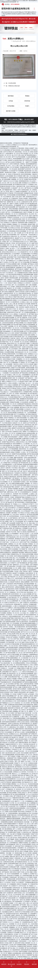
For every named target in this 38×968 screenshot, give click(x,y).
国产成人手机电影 (18, 426)
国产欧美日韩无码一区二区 (23, 243)
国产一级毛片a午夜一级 (14, 611)
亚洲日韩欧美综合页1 (8, 473)
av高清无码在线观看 (7, 323)
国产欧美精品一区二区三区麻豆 (17, 635)
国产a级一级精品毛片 (13, 564)
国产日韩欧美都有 (23, 469)
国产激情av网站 (11, 566)
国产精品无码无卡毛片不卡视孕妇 (21, 329)
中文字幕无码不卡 (21, 400)
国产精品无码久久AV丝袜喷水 (17, 917)
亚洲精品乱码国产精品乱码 (24, 946)
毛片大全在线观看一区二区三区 (17, 870)
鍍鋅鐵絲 (11, 96)
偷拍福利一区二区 (30, 943)
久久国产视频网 (10, 839)
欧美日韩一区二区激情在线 (10, 198)
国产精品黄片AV (13, 737)
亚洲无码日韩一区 (17, 887)
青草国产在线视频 (13, 488)
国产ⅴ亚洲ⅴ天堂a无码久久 (26, 649)
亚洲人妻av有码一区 (12, 925)
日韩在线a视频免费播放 (19, 718)
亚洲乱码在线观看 (7, 931)
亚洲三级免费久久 (30, 839)
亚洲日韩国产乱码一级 (24, 918)
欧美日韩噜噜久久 (18, 443)
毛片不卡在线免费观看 (13, 873)
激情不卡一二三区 (19, 801)
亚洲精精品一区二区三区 (11, 214)
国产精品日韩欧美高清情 (8, 354)
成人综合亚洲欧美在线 (16, 500)
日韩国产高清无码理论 (20, 692)
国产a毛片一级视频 (28, 345)
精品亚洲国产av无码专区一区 (26, 169)
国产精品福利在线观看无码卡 (28, 644)
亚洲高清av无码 (27, 576)
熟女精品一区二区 (28, 153)
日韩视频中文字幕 (31, 428)
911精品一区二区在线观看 (21, 934)
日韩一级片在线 (30, 557)
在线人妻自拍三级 (14, 849)
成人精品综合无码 (26, 480)
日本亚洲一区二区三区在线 (21, 341)
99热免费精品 (18, 747)
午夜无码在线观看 (8, 830)
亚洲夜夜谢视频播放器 (8, 269)
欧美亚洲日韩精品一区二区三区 (23, 754)
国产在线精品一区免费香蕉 (17, 637)
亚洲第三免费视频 (32, 701)
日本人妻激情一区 (21, 727)
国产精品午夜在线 (5, 240)
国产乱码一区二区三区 (26, 297)
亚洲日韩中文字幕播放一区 (14, 875)
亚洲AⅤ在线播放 (23, 951)
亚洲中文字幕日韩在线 (15, 336)
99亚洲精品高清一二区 (18, 715)
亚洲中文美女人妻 (14, 896)
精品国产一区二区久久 (25, 823)
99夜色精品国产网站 (8, 487)
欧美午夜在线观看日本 (6, 443)
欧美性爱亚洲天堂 (26, 950)
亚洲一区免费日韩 (8, 893)
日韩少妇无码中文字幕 (20, 519)
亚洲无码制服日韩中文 (16, 392)
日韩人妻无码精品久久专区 (9, 701)
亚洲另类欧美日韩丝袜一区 (26, 293)
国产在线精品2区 (25, 227)
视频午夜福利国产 (18, 457)
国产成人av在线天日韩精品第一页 (15, 162)
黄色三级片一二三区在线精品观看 (28, 468)
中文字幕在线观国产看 (6, 445)
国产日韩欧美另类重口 (13, 545)
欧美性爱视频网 (17, 158)
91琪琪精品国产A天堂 (8, 801)
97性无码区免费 (18, 193)
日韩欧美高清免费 (31, 566)
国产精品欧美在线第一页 (20, 506)
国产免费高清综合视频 (27, 279)
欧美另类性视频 (21, 485)
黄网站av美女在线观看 (31, 552)
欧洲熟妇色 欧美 (4, 609)
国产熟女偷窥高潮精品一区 (13, 658)
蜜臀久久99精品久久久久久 (9, 381)
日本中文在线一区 (23, 886)
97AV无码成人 (9, 751)
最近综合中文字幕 (24, 407)
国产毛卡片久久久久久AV (28, 632)
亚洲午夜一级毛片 (15, 338)
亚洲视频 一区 (28, 483)
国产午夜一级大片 (22, 471)
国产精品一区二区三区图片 (7, 713)
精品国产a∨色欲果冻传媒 (15, 160)
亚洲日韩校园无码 (18, 822)
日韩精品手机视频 (14, 402)
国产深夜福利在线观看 (9, 621)
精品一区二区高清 (26, 931)
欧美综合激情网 (12, 412)
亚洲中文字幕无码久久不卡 (11, 602)
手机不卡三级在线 (22, 532)
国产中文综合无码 (10, 806)
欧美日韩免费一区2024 (26, 419)
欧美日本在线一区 (17, 561)
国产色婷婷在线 (32, 526)
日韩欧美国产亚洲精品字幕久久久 (29, 849)
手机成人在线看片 (23, 198)
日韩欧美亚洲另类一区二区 (10, 293)
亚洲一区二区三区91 (5, 157)
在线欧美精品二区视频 (20, 416)
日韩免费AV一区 (21, 848)
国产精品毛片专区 (8, 474)
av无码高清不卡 (31, 848)
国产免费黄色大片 (11, 260)
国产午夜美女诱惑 (27, 160)
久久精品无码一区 (23, 314)
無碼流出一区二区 (9, 747)
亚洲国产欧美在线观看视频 (19, 454)
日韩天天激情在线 (14, 164)
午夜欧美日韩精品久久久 (24, 956)
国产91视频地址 (24, 654)
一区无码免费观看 (31, 412)
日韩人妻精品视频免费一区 (16, 810)
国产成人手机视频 (31, 685)
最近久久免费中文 (32, 635)
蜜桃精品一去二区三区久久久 (19, 784)
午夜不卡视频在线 (7, 768)
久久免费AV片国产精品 (22, 260)
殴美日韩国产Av (13, 177)
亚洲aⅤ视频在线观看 (12, 210)
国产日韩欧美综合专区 (18, 424)
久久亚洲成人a (27, 901)
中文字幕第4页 (7, 196)
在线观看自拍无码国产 (9, 590)
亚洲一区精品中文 (24, 602)
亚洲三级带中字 (13, 469)
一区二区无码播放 (27, 749)
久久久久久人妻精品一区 (14, 922)
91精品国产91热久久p (21, 699)
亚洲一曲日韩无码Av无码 (9, 753)
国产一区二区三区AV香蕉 (7, 684)
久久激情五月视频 (5, 554)
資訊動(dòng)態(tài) (16, 14)
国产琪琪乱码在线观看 (19, 221)
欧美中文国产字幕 (24, 542)
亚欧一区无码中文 (29, 355)
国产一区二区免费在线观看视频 (27, 312)
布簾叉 (27, 106)
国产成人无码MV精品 (28, 863)
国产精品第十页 (10, 860)
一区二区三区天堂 (13, 646)
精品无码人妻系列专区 (27, 371)
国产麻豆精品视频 (7, 887)
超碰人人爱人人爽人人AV (25, 903)
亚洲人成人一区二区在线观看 (17, 557)
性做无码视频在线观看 (23, 257)
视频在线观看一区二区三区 (9, 404)
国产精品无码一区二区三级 (15, 576)
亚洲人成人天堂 (20, 633)
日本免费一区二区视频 (14, 668)
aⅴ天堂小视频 (29, 872)
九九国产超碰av (17, 366)
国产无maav (13, 837)
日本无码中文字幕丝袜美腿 (11, 644)
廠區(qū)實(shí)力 (32, 19)
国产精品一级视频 (22, 697)
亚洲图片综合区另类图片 (26, 310)
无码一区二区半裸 (12, 485)
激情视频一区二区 (13, 326)
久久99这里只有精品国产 (23, 507)
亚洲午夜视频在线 (10, 844)
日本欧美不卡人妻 (16, 749)
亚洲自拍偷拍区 (10, 355)
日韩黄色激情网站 (13, 813)
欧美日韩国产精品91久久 (23, 664)
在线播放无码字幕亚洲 (23, 290)
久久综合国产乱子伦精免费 (16, 170)
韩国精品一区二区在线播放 (19, 224)
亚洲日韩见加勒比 (13, 649)
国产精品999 (5, 872)
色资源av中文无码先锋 (26, 575)
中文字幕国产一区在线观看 (13, 855)
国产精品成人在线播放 (19, 680)
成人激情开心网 (29, 538)
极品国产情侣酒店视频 (15, 438)
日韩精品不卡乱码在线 (13, 217)
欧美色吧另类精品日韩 (18, 405)
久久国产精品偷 (16, 931)
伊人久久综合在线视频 (6, 772)
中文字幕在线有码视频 (16, 550)
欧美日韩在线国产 (13, 436)
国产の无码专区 (26, 817)
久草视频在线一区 (10, 789)
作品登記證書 (12, 83)
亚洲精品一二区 (33, 590)
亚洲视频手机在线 (28, 193)
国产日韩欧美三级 (18, 796)
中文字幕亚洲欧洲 (24, 328)
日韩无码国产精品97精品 (13, 759)
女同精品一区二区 (8, 233)
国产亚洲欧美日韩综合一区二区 (23, 861)
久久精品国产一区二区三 (17, 188)
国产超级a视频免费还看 (18, 625)
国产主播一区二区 (23, 711)
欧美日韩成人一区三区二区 (22, 151)
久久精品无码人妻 (26, 832)
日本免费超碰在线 (7, 464)
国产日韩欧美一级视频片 (26, 530)
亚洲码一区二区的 (29, 741)
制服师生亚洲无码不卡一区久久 (14, 744)
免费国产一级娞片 (29, 269)
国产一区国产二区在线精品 (28, 708)
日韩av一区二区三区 (9, 433)
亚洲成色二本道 (18, 474)
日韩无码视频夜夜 (29, 865)
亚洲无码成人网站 (9, 891)
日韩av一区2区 (17, 189)
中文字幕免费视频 (13, 449)
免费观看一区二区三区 (17, 179)
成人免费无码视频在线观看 (16, 483)
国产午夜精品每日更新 (6, 528)
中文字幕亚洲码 (32, 739)
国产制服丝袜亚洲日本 (8, 238)
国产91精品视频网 (10, 525)
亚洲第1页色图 (10, 519)
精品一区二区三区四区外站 (9, 946)
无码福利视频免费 (17, 682)
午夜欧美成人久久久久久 (12, 535)
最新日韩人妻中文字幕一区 (17, 856)
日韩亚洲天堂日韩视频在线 (27, 281)
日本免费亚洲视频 (9, 352)
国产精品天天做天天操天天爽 (23, 713)
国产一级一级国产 (20, 761)
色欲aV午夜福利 (26, 730)
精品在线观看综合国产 (15, 616)
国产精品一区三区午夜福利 (11, 167)
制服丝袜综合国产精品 (18, 797)
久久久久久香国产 (24, 564)
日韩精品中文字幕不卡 (28, 504)
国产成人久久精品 (20, 732)
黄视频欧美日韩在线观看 (26, 398)
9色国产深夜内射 (22, 837)
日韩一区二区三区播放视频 (10, 362)
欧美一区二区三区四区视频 (22, 262)
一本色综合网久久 (32, 234)
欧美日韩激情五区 (22, 701)
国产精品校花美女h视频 (12, 447)
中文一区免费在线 (21, 806)
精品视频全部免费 (7, 378)
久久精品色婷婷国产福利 (30, 725)
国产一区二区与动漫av (12, 348)
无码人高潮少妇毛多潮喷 (27, 369)
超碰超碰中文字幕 (21, 267)
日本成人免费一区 (9, 943)
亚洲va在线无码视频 (27, 554)
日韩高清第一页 (26, 597)
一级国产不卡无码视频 (31, 162)
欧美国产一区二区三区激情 (22, 487)
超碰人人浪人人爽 (28, 640)
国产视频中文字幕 (28, 775)
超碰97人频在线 (15, 915)
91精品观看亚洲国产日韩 (14, 863)
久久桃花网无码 (14, 302)
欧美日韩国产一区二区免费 (7, 286)
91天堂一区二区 (4, 592)
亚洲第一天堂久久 (30, 797)
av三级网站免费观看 (11, 880)
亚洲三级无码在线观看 (23, 920)
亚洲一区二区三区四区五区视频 (22, 255)
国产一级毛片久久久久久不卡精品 (9, 181)
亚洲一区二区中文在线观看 (29, 219)
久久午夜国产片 (12, 563)
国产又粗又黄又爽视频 (22, 590)
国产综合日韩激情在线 (30, 614)
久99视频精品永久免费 (31, 801)
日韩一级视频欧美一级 (10, 250)
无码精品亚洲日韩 (24, 167)
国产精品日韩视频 (18, 323)
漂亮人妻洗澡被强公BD (16, 659)
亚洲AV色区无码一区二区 (21, 618)
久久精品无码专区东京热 (7, 851)
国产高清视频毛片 (8, 835)
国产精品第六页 (10, 502)
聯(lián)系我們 (32, 22)
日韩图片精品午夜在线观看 (14, 376)
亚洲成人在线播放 (7, 224)
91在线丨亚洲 (18, 571)
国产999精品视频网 (5, 324)
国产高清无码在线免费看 (8, 207)
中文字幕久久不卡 (9, 578)
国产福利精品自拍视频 (14, 632)
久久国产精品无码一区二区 (14, 597)
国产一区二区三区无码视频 (11, 530)
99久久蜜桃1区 (13, 746)
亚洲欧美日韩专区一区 (28, 687)
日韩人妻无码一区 (26, 756)
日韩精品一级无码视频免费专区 (28, 164)
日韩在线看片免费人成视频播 (10, 711)
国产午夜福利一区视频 (14, 756)
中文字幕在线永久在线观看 (18, 868)
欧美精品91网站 (31, 433)
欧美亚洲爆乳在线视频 (16, 335)
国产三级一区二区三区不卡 (26, 265)
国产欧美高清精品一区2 (26, 599)
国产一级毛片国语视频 (12, 208)
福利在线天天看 (21, 186)
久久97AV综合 (7, 285)
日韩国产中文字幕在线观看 (17, 367)
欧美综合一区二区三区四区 (22, 703)
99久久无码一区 (4, 727)
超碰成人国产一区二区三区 (19, 889)
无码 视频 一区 (10, 853)
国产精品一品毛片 (24, 447)
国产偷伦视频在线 (22, 563)
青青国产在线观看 (29, 411)
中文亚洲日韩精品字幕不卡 (15, 397)
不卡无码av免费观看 (11, 264)
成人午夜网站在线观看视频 (28, 915)
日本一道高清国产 (28, 858)
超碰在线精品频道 (7, 606)
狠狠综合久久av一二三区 (17, 395)
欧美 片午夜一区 (13, 309)
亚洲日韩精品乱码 (5, 411)
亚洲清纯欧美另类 (24, 181)
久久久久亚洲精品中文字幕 (24, 300)
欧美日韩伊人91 (7, 718)
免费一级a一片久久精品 (29, 176)
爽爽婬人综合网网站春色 (14, 953)
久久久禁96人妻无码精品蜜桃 (21, 435)
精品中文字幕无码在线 (8, 340)
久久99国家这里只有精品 (10, 300)
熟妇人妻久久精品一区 (9, 664)
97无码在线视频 (11, 195)
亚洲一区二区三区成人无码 (9, 471)
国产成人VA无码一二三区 (26, 533)
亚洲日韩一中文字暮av (12, 468)
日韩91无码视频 (6, 784)
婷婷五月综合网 (4, 803)
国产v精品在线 (13, 651)
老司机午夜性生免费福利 (20, 689)
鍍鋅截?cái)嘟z (11, 111)
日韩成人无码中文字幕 (17, 411)
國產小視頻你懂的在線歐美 (7, 908)
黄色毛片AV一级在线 (28, 830)
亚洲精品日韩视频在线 (21, 891)
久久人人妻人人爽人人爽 (18, 165)
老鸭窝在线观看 (27, 500)
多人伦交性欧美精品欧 (13, 516)
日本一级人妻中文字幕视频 (14, 834)
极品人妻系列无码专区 (8, 587)
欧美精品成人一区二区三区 (21, 785)
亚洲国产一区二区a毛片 (19, 709)
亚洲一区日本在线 (7, 431)
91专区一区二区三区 (22, 215)
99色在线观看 (26, 834)
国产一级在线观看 (31, 400)
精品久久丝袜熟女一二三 (10, 920)
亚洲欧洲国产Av (18, 604)
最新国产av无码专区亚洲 (18, 428)
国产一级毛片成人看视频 (23, 899)
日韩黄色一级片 (4, 483)
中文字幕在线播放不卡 (16, 450)
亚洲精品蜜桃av (19, 355)
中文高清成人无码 (13, 742)
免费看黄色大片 (17, 730)
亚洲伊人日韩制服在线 (26, 639)
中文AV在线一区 (31, 772)
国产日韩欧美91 (7, 573)
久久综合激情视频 (7, 889)
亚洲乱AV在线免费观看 (28, 324)
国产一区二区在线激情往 (18, 285)
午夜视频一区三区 (30, 395)
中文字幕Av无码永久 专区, (26, 276)
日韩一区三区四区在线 (6, 770)
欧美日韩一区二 (26, 924)
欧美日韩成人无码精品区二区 (26, 811)
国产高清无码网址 (20, 502)
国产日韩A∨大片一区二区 (25, 651)
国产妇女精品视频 (23, 210)
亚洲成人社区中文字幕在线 (9, 388)
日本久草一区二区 (8, 255)
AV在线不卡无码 (26, 829)
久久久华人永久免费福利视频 (28, 217)
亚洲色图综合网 (6, 594)
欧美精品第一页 (21, 412)
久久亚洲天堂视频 (17, 390)
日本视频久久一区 (5, 639)
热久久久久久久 (7, 797)
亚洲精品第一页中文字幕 (16, 592)
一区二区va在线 (12, 169)
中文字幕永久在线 (17, 768)
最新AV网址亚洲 (8, 936)
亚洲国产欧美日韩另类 (30, 179)
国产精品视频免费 (30, 340)
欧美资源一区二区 (13, 305)
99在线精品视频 (13, 804)
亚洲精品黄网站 (31, 689)
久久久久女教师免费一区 (13, 601)
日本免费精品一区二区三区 (20, 445)
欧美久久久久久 (24, 241)
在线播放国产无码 (12, 758)
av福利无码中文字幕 (26, 202)
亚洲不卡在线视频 (20, 588)
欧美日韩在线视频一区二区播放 (25, 417)
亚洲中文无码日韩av (27, 347)
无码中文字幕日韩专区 (22, 621)
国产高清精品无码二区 (10, 956)
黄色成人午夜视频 (12, 678)
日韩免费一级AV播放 (11, 512)
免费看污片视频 (18, 345)
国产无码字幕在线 (28, 652)
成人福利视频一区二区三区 (26, 246)
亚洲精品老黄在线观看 (25, 647)
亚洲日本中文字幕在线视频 (22, 912)
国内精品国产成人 (14, 599)
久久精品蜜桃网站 (31, 570)
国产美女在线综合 (8, 205)
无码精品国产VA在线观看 (11, 620)
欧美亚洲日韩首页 (28, 426)
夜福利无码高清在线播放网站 (17, 808)
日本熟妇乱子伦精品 (8, 361)
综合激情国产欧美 (18, 770)
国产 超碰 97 (10, 203)
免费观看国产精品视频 (18, 552)
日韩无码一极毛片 (27, 571)
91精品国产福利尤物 (17, 775)
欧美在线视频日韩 (17, 271)
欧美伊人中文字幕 (9, 262)
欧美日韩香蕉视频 (26, 174)
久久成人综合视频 (24, 516)
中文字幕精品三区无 (21, 354)
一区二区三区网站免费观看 (13, 480)
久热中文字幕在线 (31, 808)
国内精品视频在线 (10, 267)
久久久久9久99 (20, 779)
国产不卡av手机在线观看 (18, 157)
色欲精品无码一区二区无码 (28, 773)
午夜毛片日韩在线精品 (28, 671)
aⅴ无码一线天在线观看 (22, 753)
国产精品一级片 (18, 684)
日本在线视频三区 (9, 732)
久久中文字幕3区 (24, 535)
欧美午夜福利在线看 (17, 820)
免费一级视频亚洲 (20, 361)
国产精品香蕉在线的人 (31, 155)
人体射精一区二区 (26, 759)
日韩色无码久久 (7, 405)
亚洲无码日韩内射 (28, 684)
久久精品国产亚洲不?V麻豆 (24, 381)
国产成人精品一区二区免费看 (16, 948)
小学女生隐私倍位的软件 (24, 880)
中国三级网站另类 (28, 958)
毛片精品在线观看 (31, 806)
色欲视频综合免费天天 (8, 912)
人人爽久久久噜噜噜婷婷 (19, 606)
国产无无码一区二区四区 (25, 518)
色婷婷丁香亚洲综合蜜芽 (11, 278)
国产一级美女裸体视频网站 (20, 559)
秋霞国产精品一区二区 (22, 523)
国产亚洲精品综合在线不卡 (20, 184)
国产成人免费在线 (22, 317)
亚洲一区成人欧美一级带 (18, 196)
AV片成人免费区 (4, 521)
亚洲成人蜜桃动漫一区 (6, 504)
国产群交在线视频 (30, 578)
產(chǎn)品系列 (14, 12)
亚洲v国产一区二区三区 (25, 737)
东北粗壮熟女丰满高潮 (26, 896)
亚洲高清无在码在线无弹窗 (23, 286)
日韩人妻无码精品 (12, 697)
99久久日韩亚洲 (18, 176)
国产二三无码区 (17, 829)
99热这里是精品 (11, 685)
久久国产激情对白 (8, 345)
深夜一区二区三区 (30, 633)
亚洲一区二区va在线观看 (16, 521)
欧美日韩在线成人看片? (31, 728)
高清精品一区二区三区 (13, 613)
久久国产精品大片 (21, 628)
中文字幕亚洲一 (20, 882)
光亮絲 (11, 101)
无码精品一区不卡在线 (12, 421)
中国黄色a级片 (13, 877)
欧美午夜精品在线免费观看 (21, 556)
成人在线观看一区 (23, 466)
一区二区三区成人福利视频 (21, 430)
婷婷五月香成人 (17, 499)
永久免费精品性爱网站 (19, 663)
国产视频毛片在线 (13, 825)
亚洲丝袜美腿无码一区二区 (13, 939)
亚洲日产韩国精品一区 (10, 417)
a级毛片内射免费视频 (8, 696)
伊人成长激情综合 (7, 901)
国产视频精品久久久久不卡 (7, 703)
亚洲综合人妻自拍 (28, 696)
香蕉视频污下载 (4, 469)
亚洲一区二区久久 (21, 955)
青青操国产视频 (4, 319)
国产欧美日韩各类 (25, 379)
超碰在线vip (28, 587)
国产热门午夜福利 (32, 792)
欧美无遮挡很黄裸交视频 (6, 414)
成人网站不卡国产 (9, 259)
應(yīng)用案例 (7, 14)
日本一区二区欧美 (20, 455)
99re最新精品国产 (27, 271)
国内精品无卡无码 (20, 538)
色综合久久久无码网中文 (12, 310)
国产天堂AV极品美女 (24, 385)
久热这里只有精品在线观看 (27, 867)
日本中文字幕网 (11, 827)
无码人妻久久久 (13, 276)
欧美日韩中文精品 (20, 943)
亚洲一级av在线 (32, 697)
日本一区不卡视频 (8, 457)
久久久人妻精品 (13, 314)
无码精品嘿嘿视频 (30, 732)
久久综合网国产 (16, 253)
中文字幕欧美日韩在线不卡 (29, 499)
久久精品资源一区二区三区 (28, 658)
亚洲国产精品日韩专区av (8, 442)
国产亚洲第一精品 (24, 905)
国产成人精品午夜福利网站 (9, 234)
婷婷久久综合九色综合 (23, 721)
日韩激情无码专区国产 (15, 347)
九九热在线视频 (8, 176)
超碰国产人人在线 (8, 409)
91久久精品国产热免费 (30, 323)
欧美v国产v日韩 (8, 692)
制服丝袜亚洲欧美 (23, 742)
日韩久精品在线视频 (19, 608)
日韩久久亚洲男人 (13, 383)
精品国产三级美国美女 (17, 741)
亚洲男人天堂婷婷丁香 (20, 203)
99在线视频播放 (12, 290)
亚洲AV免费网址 (26, 706)
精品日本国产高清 (8, 785)
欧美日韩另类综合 (18, 583)
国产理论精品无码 (23, 462)
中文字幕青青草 (10, 538)
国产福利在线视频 (18, 409)
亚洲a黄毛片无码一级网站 (19, 431)
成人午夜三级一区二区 (14, 540)
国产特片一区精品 (8, 626)
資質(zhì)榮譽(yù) (27, 14)
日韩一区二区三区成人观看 (14, 183)
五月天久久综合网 (28, 364)
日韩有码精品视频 (27, 875)
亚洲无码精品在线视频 (9, 628)
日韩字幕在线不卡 (5, 148)
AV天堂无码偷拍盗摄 (14, 595)
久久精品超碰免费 (14, 295)
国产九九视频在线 (14, 716)
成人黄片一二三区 (15, 248)
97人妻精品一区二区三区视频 (26, 362)
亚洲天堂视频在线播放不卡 (10, 823)
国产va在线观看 (11, 523)
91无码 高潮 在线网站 (29, 335)
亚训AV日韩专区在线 (23, 250)
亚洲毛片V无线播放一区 (23, 884)
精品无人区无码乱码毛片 (23, 791)
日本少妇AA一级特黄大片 (19, 514)
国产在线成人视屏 (22, 666)
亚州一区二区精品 (14, 393)
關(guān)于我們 (23, 12)
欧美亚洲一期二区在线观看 (20, 494)
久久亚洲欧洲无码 (7, 229)
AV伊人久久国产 (4, 808)
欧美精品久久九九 (30, 497)
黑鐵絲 (27, 96)
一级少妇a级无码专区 (19, 626)
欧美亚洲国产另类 (12, 257)
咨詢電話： (12, 4)
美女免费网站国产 (7, 478)
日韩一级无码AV (20, 307)
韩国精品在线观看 (22, 758)
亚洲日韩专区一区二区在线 (26, 449)
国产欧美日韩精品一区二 (30, 770)
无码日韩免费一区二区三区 (15, 580)
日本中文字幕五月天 (8, 151)
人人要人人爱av (7, 390)
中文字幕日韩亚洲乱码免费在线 (14, 274)
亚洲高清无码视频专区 (8, 455)
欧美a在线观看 (13, 811)
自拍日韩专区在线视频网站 (30, 768)
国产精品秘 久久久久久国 (22, 766)
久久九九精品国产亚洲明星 (9, 910)
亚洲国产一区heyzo (31, 637)
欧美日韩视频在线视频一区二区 (8, 568)
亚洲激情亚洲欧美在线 (31, 882)
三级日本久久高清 (18, 364)
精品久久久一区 (24, 932)
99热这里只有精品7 (8, 858)
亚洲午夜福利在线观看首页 (9, 721)
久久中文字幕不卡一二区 (30, 238)
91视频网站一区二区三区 (23, 359)
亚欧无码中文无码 (27, 735)
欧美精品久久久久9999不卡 (29, 183)
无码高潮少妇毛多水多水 (12, 913)
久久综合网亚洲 (24, 402)
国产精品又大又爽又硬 (12, 466)
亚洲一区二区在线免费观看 (30, 820)
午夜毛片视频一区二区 (27, 547)
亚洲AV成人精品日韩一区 (28, 855)
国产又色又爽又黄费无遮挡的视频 (25, 827)
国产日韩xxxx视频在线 (8, 291)
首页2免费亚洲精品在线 (23, 815)
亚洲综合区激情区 (9, 321)
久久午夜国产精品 (13, 246)
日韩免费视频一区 (7, 495)
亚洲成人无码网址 (15, 452)
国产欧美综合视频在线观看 (29, 682)
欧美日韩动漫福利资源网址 (9, 848)
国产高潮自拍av (17, 528)
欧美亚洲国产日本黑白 (19, 481)
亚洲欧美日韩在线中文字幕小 (8, 186)
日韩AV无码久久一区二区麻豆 (22, 835)
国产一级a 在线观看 (31, 285)
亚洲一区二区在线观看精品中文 (23, 492)
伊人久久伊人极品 (20, 642)
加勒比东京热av (20, 442)
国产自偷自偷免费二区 (12, 898)
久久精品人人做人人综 (26, 302)
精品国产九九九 (19, 238)
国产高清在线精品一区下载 (26, 278)
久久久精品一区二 (24, 613)
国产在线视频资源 (5, 794)
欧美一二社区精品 (14, 575)
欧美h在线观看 (17, 780)
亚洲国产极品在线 (12, 815)
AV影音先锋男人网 (20, 578)
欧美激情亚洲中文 (23, 214)
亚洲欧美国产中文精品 (28, 438)
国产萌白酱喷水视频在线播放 (28, 623)
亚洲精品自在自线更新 (12, 265)
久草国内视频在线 (23, 421)
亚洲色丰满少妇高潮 (23, 746)
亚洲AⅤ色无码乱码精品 (21, 739)
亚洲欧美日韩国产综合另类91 (24, 525)
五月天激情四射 (30, 893)
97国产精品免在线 (10, 537)
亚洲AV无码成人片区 (19, 893)
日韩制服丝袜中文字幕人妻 (9, 787)
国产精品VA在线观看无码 (9, 779)
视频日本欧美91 (19, 728)
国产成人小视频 (17, 687)
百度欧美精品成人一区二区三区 (14, 640)
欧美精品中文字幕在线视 (17, 148)
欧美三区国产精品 (28, 390)
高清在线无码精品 (8, 670)
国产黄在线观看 (7, 316)
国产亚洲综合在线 (31, 221)
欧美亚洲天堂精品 (22, 476)
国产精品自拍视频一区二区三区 (14, 652)
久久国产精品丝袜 (32, 678)
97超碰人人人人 (17, 504)
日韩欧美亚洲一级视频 (6, 221)
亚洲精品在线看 (11, 879)
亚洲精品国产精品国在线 (24, 404)
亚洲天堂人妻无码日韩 (8, 766)
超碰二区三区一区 (12, 350)
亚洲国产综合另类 (19, 751)
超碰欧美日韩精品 (16, 782)
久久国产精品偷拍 (17, 464)
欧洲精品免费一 (27, 474)
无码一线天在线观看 (31, 481)
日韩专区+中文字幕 (11, 532)
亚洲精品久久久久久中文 (19, 495)
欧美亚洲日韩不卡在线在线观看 (12, 735)
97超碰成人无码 (32, 184)
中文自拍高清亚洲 (14, 373)
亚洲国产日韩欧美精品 (25, 585)
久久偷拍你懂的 (14, 905)
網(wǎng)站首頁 (6, 12)
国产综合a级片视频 (16, 324)
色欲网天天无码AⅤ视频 (29, 927)
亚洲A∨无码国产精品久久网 (21, 670)
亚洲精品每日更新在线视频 (15, 704)
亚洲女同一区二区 (17, 423)
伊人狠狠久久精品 (8, 796)
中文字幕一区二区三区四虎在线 (17, 803)
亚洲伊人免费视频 (20, 839)
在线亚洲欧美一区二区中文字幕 (14, 153)
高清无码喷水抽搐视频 (14, 369)
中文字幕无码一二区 (11, 272)
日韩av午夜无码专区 (22, 350)
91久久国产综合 (14, 639)
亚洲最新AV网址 (27, 392)
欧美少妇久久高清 (5, 335)
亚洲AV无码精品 (6, 749)
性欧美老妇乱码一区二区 (21, 352)
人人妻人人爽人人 (24, 716)
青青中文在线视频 (13, 549)
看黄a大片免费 (25, 668)
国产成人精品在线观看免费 (17, 794)
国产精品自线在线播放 (31, 608)
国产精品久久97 (4, 164)
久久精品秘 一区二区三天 (30, 443)
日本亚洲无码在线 (16, 219)
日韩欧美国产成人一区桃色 (28, 818)
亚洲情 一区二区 (6, 329)
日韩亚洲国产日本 (7, 671)
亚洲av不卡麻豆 (12, 283)
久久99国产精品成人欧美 (17, 357)
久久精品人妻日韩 (26, 601)
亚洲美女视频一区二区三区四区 (23, 853)
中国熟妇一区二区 (22, 678)
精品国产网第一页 (32, 224)
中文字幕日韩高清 (7, 423)
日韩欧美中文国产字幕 (15, 656)
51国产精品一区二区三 (25, 383)
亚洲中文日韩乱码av (13, 723)
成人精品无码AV (10, 588)
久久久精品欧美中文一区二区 (25, 252)
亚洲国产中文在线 (22, 694)
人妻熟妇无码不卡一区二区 (10, 509)
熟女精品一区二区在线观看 (15, 490)
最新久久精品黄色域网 (25, 509)
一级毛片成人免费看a (18, 799)
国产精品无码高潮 (15, 150)
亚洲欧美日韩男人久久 (6, 730)
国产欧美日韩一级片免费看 (18, 570)
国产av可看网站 (12, 666)
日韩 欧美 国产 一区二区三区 (20, 675)
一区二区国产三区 (16, 661)
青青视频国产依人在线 (31, 715)
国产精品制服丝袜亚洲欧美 (9, 200)
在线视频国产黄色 (31, 680)
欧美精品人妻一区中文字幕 (24, 787)
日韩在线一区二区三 (5, 165)
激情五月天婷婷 (18, 830)
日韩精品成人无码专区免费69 (25, 200)
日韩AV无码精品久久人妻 (25, 646)
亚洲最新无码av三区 (15, 554)
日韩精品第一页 (21, 459)
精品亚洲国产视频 (14, 398)
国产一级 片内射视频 (11, 526)
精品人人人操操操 (15, 191)
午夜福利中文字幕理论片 (21, 473)
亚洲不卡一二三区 (24, 309)
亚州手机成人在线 (29, 424)
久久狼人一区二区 (26, 452)
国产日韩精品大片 (24, 620)
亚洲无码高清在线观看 (6, 184)
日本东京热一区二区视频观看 (8, 884)
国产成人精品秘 (26, 609)
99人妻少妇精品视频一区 (12, 379)
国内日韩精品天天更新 (9, 359)
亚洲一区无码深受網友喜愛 (7, 699)
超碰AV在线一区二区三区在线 (10, 630)
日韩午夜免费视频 (21, 685)
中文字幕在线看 (10, 642)
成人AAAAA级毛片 (26, 226)
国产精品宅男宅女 (14, 319)
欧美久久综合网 (21, 388)
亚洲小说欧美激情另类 (30, 457)
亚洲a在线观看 (24, 734)
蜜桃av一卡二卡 (33, 711)
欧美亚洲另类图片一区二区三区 (10, 328)
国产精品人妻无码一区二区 (20, 936)
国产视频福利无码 (7, 189)
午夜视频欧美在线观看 (25, 898)
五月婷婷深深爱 (4, 716)
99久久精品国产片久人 (28, 616)
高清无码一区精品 (9, 497)
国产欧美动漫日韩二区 (26, 723)
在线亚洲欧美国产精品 (14, 677)
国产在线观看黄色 (17, 901)
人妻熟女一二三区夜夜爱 (13, 279)
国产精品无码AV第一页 (29, 397)
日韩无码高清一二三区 (25, 941)
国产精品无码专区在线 (19, 229)
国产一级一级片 (18, 696)
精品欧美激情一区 (24, 913)
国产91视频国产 (10, 739)
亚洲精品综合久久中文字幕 (10, 951)
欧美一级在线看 (23, 544)
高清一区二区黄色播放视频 (14, 461)
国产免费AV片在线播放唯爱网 (8, 459)
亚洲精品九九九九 (14, 734)
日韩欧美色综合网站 (8, 861)
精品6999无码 (31, 532)
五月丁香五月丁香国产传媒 (12, 297)
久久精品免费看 (6, 915)
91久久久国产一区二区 (28, 158)
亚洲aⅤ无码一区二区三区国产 (18, 236)
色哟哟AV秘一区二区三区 (13, 202)
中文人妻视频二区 (26, 677)
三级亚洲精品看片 (19, 841)
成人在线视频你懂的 (11, 215)
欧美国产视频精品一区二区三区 (10, 937)
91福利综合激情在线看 (13, 281)
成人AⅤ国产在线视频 (31, 442)
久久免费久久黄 (31, 868)
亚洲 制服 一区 (28, 822)
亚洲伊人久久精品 (28, 561)
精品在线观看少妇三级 (25, 813)
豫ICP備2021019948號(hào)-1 (19, 134)
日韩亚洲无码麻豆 (13, 941)
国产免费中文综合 (20, 340)
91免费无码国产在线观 (14, 832)
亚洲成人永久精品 (28, 550)
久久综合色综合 (17, 894)
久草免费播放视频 (17, 316)
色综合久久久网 (7, 561)
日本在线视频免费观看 (8, 754)
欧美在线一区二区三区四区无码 (24, 789)
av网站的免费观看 (20, 587)
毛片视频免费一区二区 (20, 205)
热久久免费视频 (31, 803)
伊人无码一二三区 (30, 761)
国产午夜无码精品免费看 (7, 571)
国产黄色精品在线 (28, 450)
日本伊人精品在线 (31, 186)
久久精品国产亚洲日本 (14, 582)
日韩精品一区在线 (5, 637)
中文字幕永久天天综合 (14, 227)
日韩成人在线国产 (29, 148)
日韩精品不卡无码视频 (13, 932)
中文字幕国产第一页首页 (25, 549)
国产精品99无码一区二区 (13, 673)
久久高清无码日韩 (8, 604)
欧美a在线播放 (8, 386)
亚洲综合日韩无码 (23, 177)
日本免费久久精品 (21, 566)
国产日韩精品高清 (5, 236)
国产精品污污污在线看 (24, 303)
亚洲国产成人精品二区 (14, 371)
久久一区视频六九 (24, 873)
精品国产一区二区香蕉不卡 (10, 886)
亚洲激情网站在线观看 (7, 822)
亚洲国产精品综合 (5, 226)
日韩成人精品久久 (22, 792)
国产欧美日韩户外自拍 (6, 680)
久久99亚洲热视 (11, 231)
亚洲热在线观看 (30, 367)
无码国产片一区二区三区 (20, 763)
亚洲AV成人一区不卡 (20, 259)
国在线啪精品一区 (8, 331)
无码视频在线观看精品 (23, 720)
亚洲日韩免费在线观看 (12, 647)
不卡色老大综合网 (12, 720)
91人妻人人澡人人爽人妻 (10, 303)
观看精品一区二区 (13, 544)
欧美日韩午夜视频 (18, 331)
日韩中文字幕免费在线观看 (22, 860)
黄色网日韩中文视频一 (11, 172)
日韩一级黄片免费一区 (25, 348)
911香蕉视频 (25, 376)
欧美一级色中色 (23, 295)
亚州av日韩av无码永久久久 (9, 252)
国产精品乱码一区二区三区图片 (12, 288)
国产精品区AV (29, 378)
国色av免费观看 (25, 582)
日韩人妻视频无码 (27, 656)
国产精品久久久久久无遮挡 (25, 877)
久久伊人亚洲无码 (18, 614)
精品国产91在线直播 (25, 319)
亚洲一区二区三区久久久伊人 (10, 585)
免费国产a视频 (26, 461)
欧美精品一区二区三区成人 (13, 547)
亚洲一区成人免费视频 (13, 407)
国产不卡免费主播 (29, 521)
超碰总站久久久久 (16, 817)
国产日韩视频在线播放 (20, 944)
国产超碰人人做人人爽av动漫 (26, 488)
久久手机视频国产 (14, 533)
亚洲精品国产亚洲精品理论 (13, 511)
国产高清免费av (23, 326)
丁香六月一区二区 (7, 950)
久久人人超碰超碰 (22, 906)
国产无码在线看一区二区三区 (24, 207)
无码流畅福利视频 (25, 248)
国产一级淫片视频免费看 (29, 894)
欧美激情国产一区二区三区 (27, 191)
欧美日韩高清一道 (16, 594)
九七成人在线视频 (26, 594)
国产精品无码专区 (5, 338)
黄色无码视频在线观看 (26, 545)
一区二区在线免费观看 (16, 609)
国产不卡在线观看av (19, 414)
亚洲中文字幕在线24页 (14, 174)
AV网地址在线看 (32, 763)
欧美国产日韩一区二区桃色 (28, 540)
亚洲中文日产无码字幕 (29, 423)
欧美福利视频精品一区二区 (23, 195)
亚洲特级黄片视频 (22, 222)
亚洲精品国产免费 (14, 867)
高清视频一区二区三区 (15, 924)
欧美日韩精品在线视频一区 (9, 317)
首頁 (23, 41)
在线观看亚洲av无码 (27, 922)
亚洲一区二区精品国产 (18, 378)
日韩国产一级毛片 (23, 436)
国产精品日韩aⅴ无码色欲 (17, 298)
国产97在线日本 (19, 269)
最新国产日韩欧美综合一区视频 (16, 440)
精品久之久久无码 (9, 333)
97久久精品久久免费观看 (11, 385)
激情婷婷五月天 (21, 910)
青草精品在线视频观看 (27, 673)
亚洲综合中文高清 (23, 208)
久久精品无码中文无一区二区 (18, 240)
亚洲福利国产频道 (20, 497)
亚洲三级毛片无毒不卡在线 (17, 872)
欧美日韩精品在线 (28, 704)
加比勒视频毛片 (26, 374)
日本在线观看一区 (9, 846)
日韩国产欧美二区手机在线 (10, 462)
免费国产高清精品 (23, 842)
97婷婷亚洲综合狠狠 (30, 502)
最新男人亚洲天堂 (30, 307)
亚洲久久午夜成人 (9, 761)
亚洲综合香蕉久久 (16, 706)
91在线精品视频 (25, 253)
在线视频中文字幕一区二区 (15, 958)
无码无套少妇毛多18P (29, 744)
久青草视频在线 (13, 842)
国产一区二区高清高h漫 (13, 241)
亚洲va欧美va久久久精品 (27, 245)
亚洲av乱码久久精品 (13, 419)
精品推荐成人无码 (27, 366)
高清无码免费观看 (28, 490)
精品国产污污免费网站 (19, 573)
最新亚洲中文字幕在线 (14, 708)
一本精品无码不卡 (19, 865)
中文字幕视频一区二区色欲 (9, 694)
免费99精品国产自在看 (16, 725)
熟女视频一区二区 (23, 804)
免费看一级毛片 (22, 568)
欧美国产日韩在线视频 (21, 333)
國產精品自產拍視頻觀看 (13, 818)
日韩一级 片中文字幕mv (22, 537)
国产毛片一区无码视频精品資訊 (14, 212)
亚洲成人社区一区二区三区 (26, 305)
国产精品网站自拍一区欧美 (26, 925)
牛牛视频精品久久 (18, 765)
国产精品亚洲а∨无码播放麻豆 (28, 373)
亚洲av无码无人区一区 (13, 343)
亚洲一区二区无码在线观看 (23, 844)
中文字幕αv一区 (31, 519)
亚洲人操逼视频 (25, 150)
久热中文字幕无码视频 (13, 654)
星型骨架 (27, 101)
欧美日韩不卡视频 (24, 343)
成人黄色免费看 (6, 179)
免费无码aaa (10, 492)
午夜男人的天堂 (32, 333)
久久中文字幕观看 (29, 810)
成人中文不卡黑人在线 (18, 155)
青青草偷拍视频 (6, 570)
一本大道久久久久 (14, 542)
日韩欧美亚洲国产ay (14, 690)
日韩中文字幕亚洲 (15, 226)
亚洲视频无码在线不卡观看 (24, 272)
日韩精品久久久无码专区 (24, 283)
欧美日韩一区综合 (10, 243)
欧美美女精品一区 (26, 189)
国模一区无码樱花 (22, 264)
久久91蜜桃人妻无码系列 (24, 172)
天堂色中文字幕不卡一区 (25, 630)
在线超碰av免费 (4, 402)
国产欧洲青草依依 (24, 929)
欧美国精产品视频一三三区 (10, 903)
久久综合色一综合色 (9, 882)
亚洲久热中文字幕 (8, 416)
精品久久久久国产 (5, 500)
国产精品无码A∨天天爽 (19, 386)
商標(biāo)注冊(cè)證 (14, 86)
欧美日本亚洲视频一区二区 (23, 231)
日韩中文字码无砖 (20, 291)
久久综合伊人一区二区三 (30, 409)
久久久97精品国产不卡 (27, 511)
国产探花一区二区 (32, 906)
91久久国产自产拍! (9, 728)
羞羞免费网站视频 (28, 274)
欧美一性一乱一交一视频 (13, 245)
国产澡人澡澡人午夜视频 (21, 851)
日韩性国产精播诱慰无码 (21, 321)
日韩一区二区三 (17, 374)
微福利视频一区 (7, 514)
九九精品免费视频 (31, 157)
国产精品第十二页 (17, 478)
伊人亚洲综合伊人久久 (28, 288)
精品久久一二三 (16, 671)
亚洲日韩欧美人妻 (24, 393)
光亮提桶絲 (10, 106)
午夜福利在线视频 (14, 929)
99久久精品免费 (27, 580)
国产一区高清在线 (8, 583)
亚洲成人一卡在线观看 (28, 611)
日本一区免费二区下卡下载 (21, 233)
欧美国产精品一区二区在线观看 (10, 623)
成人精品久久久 (11, 400)
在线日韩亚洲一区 (30, 573)
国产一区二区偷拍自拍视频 (29, 336)
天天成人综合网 (32, 317)
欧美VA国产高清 (19, 846)
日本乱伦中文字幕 (26, 690)
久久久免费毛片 (8, 608)
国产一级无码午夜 (22, 234)
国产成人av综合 (19, 908)
